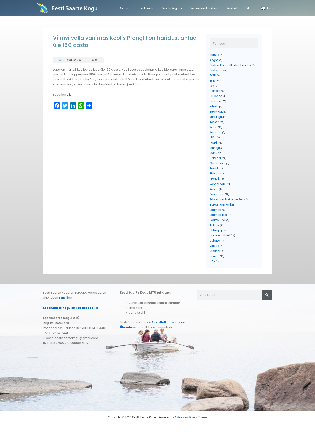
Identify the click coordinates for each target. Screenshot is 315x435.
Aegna (214, 60)
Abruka (214, 55)
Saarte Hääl (218, 220)
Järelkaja (216, 117)
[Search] (267, 295)
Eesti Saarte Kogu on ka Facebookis (71, 308)
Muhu (213, 153)
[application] (131, 8)
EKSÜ (213, 75)
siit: (69, 94)
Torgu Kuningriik (221, 205)
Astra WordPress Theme (191, 417)
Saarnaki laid (218, 215)
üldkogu (215, 230)
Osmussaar (218, 163)
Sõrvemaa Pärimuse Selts (227, 199)
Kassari (214, 122)
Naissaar (215, 158)
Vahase (215, 241)
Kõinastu (216, 132)
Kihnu (213, 127)
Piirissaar (215, 173)
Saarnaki (215, 210)
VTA (212, 261)
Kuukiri (214, 143)
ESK (212, 86)
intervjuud (217, 112)
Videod (214, 246)
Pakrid (214, 168)
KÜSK (213, 137)
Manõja (215, 148)
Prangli (214, 179)
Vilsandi (215, 251)
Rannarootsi (218, 184)
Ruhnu (214, 189)
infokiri (214, 106)
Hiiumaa (215, 101)
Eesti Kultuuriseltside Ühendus (230, 65)
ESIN (212, 81)
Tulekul (214, 225)
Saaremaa (217, 194)
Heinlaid (215, 91)
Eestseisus (217, 70)
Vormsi (214, 256)
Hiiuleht (215, 96)
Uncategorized (220, 235)
